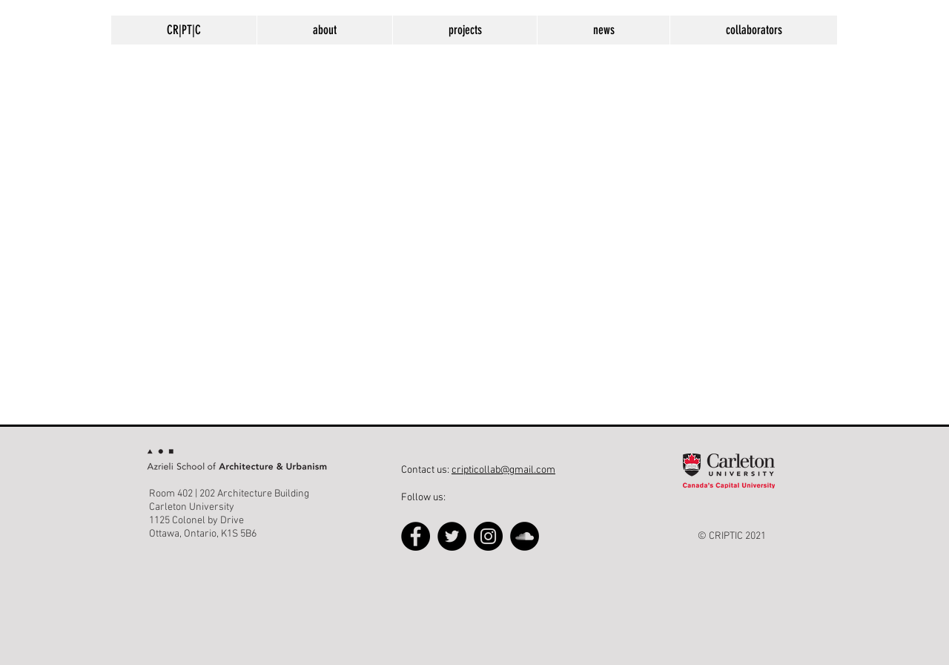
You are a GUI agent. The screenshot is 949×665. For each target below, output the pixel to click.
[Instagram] (488, 536)
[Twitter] (451, 536)
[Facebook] (415, 536)
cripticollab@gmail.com (503, 470)
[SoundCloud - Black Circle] (524, 536)
